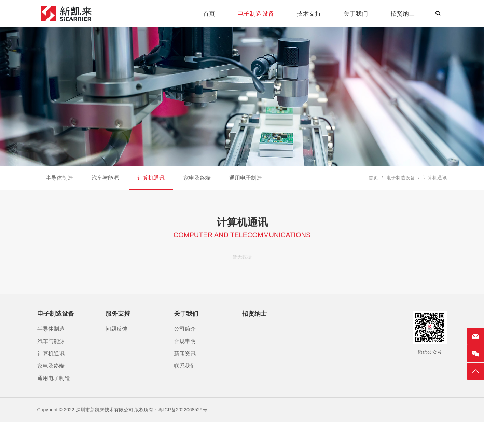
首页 (373, 177)
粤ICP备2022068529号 (182, 409)
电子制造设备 (400, 177)
